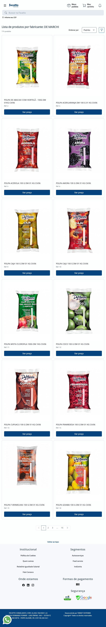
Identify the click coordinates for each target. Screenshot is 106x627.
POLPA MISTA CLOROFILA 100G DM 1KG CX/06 (25, 344)
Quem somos (28, 561)
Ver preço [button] (27, 112)
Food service (78, 561)
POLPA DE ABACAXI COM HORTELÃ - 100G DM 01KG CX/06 (25, 101)
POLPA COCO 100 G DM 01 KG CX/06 (72, 344)
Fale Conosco (28, 572)
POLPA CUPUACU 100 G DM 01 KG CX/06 (22, 424)
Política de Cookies (28, 555)
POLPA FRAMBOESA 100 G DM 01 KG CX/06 (75, 424)
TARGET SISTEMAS (84, 613)
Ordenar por (74, 29)
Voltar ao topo (53, 541)
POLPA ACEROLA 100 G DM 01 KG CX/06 (22, 183)
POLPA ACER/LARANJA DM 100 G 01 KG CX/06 (76, 102)
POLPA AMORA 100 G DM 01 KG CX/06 (73, 183)
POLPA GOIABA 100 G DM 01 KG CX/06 (73, 505)
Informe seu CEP (9, 17)
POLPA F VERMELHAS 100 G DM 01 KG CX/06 (24, 505)
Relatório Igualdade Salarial (28, 566)
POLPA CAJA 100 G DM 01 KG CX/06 (20, 263)
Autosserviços (78, 555)
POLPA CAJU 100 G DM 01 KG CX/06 (72, 263)
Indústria (78, 566)
